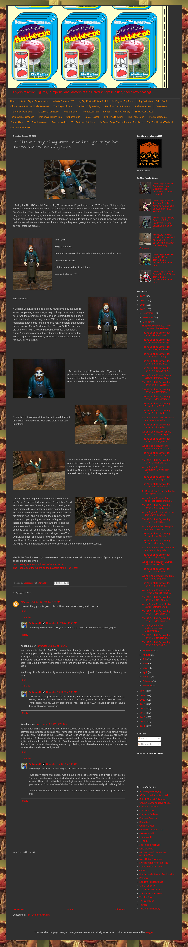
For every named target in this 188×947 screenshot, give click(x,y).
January (147, 685)
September (148, 650)
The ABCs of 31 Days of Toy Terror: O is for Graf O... (156, 461)
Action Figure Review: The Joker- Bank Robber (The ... (157, 499)
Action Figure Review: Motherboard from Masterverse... (153, 628)
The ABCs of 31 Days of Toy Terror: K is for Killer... (156, 520)
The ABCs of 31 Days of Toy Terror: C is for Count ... (156, 619)
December (148, 313)
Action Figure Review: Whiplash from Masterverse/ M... (158, 419)
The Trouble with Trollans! (160, 122)
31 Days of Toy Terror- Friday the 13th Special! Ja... (158, 492)
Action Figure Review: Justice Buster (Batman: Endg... (157, 605)
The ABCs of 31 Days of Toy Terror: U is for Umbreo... (156, 397)
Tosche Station (70, 111)
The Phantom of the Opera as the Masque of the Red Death (45, 567)
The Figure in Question (150, 889)
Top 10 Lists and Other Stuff (153, 101)
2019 (143, 704)
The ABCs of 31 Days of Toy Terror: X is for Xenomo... (156, 369)
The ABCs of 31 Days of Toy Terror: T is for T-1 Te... (156, 404)
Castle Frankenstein (20, 127)
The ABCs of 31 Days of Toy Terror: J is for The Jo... (156, 534)
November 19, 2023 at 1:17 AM (61, 692)
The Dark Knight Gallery (88, 106)
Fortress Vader (59, 122)
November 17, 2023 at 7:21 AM (51, 646)
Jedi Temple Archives (150, 845)
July (145, 659)
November (148, 317)
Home (13, 101)
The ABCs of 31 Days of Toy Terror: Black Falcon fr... (156, 334)
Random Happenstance (151, 882)
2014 (143, 726)
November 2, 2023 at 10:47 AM (61, 623)
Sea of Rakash (92, 117)
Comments (145, 744)
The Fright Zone (136, 117)
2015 (143, 721)
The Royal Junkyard (37, 122)
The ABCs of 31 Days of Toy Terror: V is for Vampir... (156, 390)
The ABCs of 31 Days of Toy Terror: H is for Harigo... (156, 556)
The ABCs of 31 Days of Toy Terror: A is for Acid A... (156, 643)
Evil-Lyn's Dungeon (113, 117)
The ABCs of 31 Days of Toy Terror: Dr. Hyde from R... (156, 348)
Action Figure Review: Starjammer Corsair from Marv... (155, 470)
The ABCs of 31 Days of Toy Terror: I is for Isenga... (156, 541)
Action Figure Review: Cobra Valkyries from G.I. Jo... (156, 376)
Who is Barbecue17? (63, 101)
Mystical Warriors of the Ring (153, 862)
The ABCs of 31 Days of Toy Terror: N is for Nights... (156, 478)
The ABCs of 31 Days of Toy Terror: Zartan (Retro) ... (156, 355)
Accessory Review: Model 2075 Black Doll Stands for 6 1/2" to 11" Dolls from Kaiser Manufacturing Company (157, 241)
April (145, 672)
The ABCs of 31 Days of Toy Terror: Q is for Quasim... (156, 440)
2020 (143, 699)
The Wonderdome (158, 117)
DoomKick (144, 822)
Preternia (144, 878)
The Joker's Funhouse (47, 111)
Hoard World (145, 837)
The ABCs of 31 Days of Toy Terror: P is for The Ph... (156, 454)
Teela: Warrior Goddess (22, 117)
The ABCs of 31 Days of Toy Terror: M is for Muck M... (156, 485)
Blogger (149, 932)
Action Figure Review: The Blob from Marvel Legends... (158, 577)
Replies (27, 617)
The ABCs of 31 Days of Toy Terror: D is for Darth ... (156, 612)
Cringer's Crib (73, 117)
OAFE (142, 870)
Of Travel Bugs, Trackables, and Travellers (121, 122)
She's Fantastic (147, 885)
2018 (143, 708)
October (147, 322)
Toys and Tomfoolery (149, 908)
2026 (143, 296)
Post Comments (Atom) (38, 914)
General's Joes (146, 825)
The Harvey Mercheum (150, 893)
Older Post (121, 909)
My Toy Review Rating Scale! (93, 101)
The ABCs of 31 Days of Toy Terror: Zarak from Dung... (156, 341)
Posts (143, 738)
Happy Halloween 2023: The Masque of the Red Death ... (157, 327)
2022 (143, 691)
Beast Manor (162, 106)
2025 (143, 300)
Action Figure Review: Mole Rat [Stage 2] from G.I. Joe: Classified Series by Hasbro (164, 259)
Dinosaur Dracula (148, 818)
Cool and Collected (148, 806)
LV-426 (106, 111)
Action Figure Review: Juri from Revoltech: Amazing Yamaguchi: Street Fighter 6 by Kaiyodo (164, 206)
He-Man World (146, 833)
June (145, 663)
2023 (143, 309)
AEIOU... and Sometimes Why (154, 795)
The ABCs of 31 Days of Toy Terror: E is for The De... (156, 598)
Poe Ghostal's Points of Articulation (156, 874)
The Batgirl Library (63, 106)
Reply (23, 611)
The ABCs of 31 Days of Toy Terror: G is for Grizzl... (156, 570)
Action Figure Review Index (34, 101)
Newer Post (19, 909)
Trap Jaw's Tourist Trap (50, 117)
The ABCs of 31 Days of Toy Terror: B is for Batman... (156, 636)
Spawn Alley (16, 122)
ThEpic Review (146, 901)
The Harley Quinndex (21, 111)
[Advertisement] (70, 881)
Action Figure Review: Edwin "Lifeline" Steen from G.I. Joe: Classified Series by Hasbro (164, 277)
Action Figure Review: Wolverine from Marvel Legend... (158, 513)
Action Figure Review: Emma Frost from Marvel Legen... (156, 433)
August (146, 655)
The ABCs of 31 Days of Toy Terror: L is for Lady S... (156, 506)
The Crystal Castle (144, 111)
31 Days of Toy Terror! (123, 101)
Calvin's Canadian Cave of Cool (155, 803)
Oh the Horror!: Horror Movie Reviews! (29, 106)
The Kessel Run (91, 111)
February (147, 681)
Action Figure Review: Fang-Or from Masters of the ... (157, 527)
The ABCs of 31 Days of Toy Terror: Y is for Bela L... (156, 362)
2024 (143, 305)
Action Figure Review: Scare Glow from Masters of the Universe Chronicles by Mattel (164, 189)
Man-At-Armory (122, 111)
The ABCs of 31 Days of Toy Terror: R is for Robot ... (156, 426)
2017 (143, 713)
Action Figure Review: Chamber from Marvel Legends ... (158, 549)
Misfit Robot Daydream (150, 859)
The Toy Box (145, 897)
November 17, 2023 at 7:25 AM (51, 724)
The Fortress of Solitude (83, 122)
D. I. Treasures (146, 810)
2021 (143, 695)
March (146, 676)
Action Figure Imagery (150, 791)
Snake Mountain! (142, 106)
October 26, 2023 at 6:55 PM (45, 602)
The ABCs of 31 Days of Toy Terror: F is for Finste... (156, 584)
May (145, 668)
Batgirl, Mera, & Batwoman (152, 799)
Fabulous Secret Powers (117, 106)
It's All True (144, 841)
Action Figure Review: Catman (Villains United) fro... (157, 563)
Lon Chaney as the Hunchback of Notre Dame (38, 564)
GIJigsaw (25, 602)
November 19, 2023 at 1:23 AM (61, 764)
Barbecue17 (35, 623)
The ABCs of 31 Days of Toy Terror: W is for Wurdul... (156, 383)
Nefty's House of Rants (150, 866)
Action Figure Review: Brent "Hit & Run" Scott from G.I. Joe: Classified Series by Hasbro (164, 223)
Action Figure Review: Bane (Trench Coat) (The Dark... (156, 591)
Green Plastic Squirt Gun (151, 829)
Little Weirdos (146, 848)
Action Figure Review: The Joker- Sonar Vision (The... (156, 447)
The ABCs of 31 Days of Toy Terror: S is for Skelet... (156, 412)
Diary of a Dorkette (148, 814)
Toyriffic (143, 905)
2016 (143, 717)
